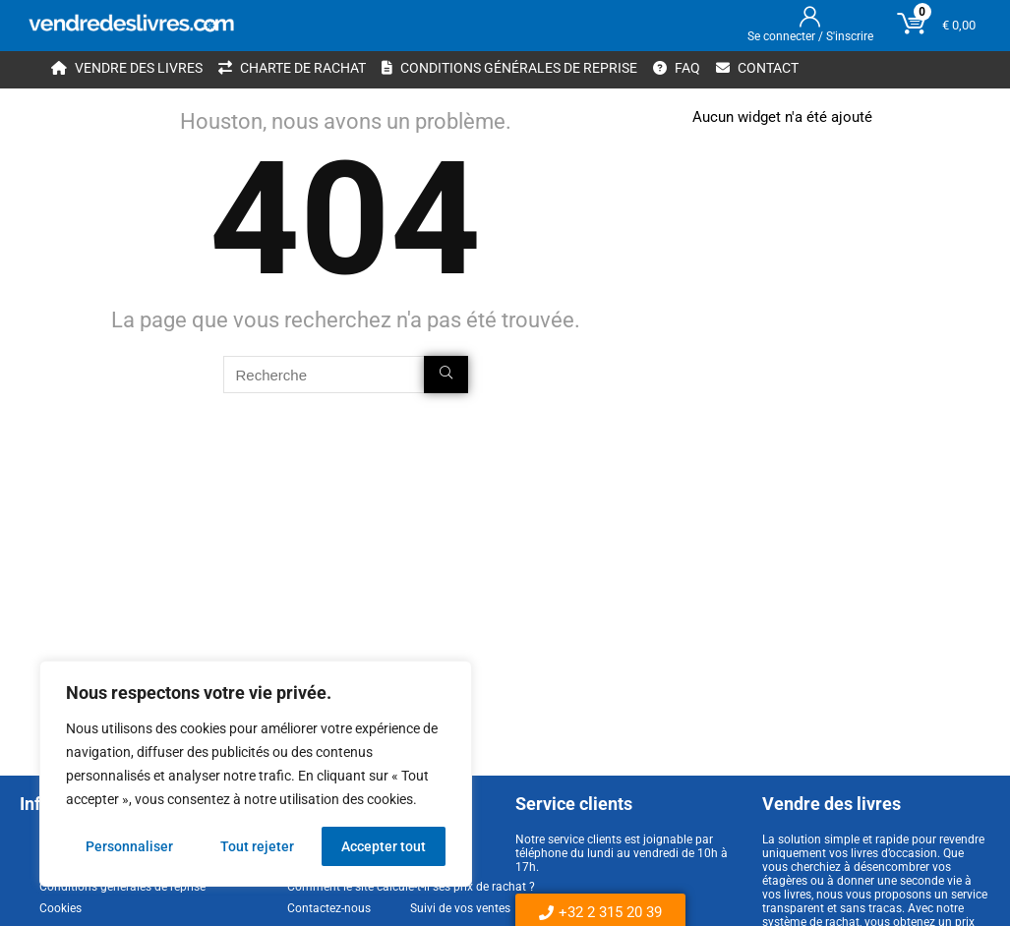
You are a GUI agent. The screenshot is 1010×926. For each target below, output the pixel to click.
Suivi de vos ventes (460, 908)
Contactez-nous (329, 908)
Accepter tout (383, 846)
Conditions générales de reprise (509, 68)
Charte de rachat (292, 68)
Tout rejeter (257, 846)
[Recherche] (446, 374)
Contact (757, 68)
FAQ (676, 68)
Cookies (60, 908)
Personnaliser (129, 846)
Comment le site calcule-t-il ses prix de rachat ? (411, 887)
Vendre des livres (127, 68)
